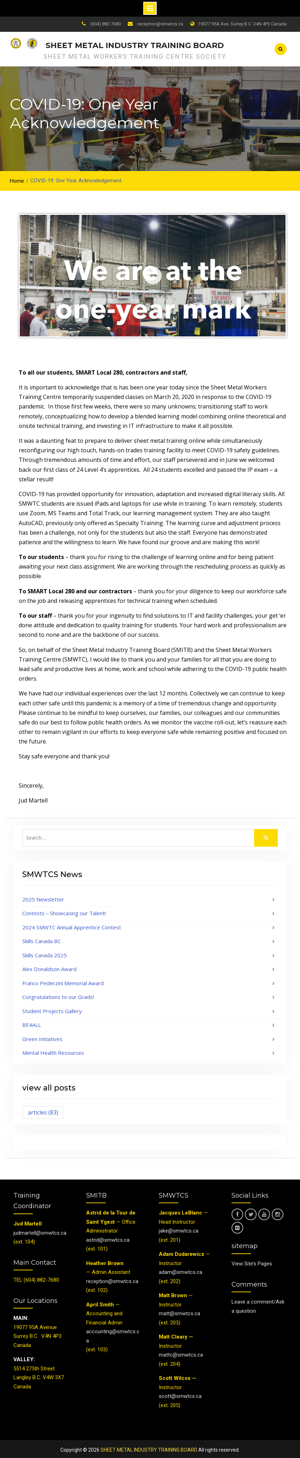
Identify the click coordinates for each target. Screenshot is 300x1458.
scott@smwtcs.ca (180, 1394)
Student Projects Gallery (52, 1009)
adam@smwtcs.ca (181, 1270)
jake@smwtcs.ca (178, 1229)
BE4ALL (31, 1023)
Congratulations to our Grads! (58, 995)
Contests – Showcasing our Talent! (64, 911)
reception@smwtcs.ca (160, 24)
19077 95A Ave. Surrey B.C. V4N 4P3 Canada (242, 24)
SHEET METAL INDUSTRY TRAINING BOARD (135, 44)
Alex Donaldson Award (49, 967)
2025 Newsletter (43, 897)
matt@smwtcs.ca (179, 1312)
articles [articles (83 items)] (43, 1111)
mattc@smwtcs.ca (181, 1353)
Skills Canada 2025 (44, 953)
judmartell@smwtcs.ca (39, 1231)
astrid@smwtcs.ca (108, 1238)
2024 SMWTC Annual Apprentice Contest (71, 925)
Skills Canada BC (41, 939)
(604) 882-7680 (105, 24)
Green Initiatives (42, 1037)
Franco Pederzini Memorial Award (63, 981)
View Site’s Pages (252, 1262)
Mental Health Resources (53, 1050)
